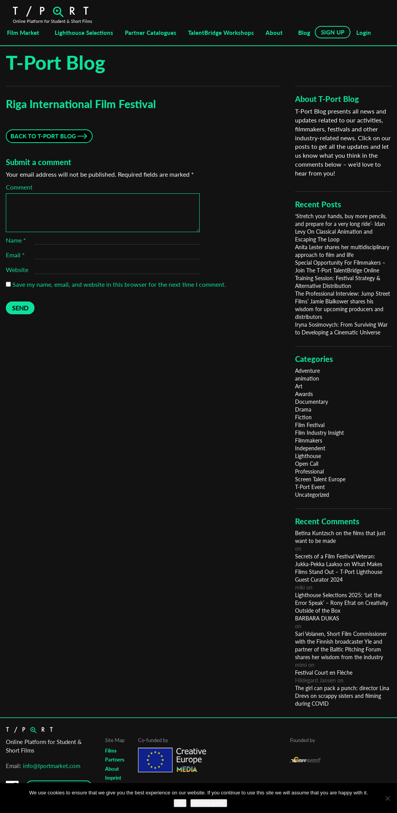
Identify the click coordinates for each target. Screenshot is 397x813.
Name (16, 240)
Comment (19, 187)
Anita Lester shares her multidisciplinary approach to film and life (342, 251)
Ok (180, 803)
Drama (303, 409)
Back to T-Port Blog (43, 136)
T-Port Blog (55, 62)
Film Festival (310, 425)
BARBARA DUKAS (317, 618)
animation (307, 378)
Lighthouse (308, 456)
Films (111, 751)
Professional (309, 471)
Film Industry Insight (319, 432)
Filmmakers (308, 440)
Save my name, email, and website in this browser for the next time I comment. (119, 284)
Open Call (306, 463)
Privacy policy (208, 803)
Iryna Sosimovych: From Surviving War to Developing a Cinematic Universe (341, 328)
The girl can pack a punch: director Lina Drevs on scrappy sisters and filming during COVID (342, 696)
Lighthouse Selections (84, 32)
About (274, 32)
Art (298, 386)
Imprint (113, 778)
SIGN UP (332, 32)
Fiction (303, 417)
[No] (387, 798)
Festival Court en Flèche (323, 672)
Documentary (311, 401)
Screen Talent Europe (320, 479)
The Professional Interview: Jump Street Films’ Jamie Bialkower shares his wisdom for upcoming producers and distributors (342, 305)
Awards (304, 394)
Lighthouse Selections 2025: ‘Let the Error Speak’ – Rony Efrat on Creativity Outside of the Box (341, 603)
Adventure (307, 370)
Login (363, 32)
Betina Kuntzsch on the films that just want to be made (340, 537)
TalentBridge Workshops (221, 32)
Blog (304, 32)
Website (17, 269)
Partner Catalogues (150, 32)
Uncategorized (312, 494)
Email (15, 254)
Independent (310, 448)
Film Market (23, 32)
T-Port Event (310, 487)
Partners (114, 759)
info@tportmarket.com (51, 765)
